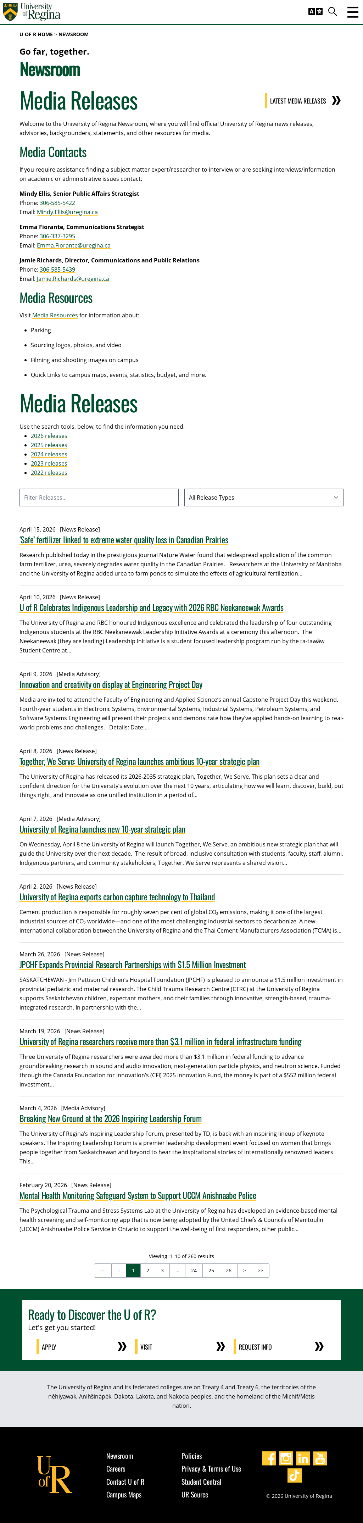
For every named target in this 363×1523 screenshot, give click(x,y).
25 (211, 1270)
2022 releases (49, 473)
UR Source (195, 1494)
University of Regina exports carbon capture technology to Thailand (117, 896)
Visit (146, 1346)
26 (228, 1270)
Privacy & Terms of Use (211, 1468)
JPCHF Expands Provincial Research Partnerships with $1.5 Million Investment (132, 964)
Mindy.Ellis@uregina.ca (67, 212)
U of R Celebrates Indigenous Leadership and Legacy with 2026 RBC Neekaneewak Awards (151, 607)
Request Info (256, 1346)
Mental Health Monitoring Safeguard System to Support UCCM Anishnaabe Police (137, 1195)
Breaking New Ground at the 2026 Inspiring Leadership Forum (110, 1118)
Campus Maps (123, 1494)
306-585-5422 (57, 203)
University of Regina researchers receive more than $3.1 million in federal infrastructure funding (160, 1041)
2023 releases (49, 463)
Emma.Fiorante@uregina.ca (74, 245)
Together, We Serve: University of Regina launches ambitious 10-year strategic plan (139, 761)
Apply (49, 1346)
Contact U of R (125, 1481)
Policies (192, 1455)
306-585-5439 (57, 269)
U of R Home (36, 34)
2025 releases (49, 445)
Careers (115, 1468)
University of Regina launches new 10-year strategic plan (102, 828)
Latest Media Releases (298, 100)
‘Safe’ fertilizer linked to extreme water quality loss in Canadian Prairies (123, 539)
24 (194, 1270)
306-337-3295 (57, 236)
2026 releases (49, 436)
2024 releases (49, 454)
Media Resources (55, 315)
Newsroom (73, 34)
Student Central (202, 1481)
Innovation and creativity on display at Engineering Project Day (110, 684)
